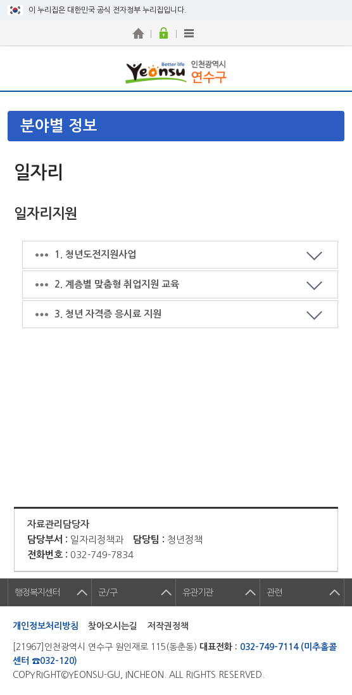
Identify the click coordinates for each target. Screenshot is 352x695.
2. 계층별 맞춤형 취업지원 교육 (116, 284)
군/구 (107, 592)
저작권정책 (168, 626)
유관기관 (197, 592)
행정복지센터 (37, 592)
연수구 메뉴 (330, 68)
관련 (274, 592)
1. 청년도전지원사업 (95, 254)
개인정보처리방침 (46, 626)
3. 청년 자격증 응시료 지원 (107, 314)
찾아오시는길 (112, 626)
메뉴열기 (180, 126)
